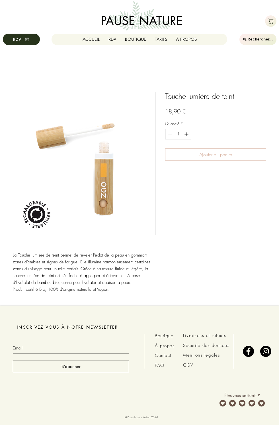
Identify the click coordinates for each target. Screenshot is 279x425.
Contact (163, 355)
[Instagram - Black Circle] (265, 351)
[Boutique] (270, 21)
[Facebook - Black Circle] (248, 351)
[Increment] (186, 134)
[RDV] (21, 39)
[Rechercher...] (257, 39)
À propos (165, 346)
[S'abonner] (71, 366)
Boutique (164, 336)
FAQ (160, 365)
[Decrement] (169, 134)
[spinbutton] (178, 134)
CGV (188, 365)
